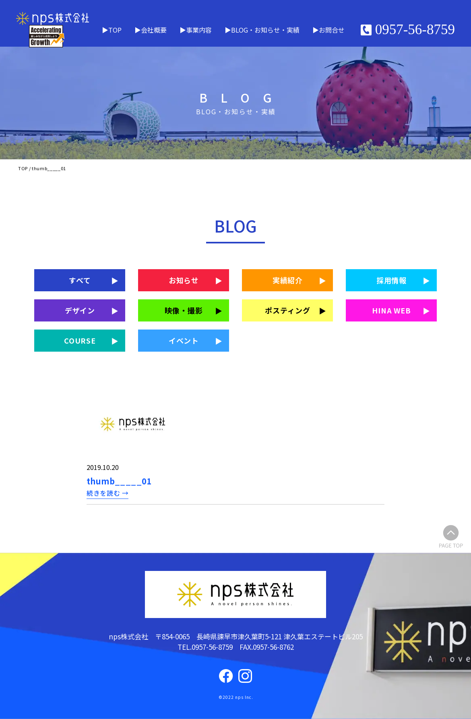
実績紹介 (288, 280)
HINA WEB (391, 310)
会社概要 (154, 30)
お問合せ (332, 30)
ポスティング (287, 310)
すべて (80, 280)
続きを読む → (107, 493)
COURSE (80, 340)
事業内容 (199, 30)
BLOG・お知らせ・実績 (265, 30)
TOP (115, 30)
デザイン (80, 310)
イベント (184, 340)
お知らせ (184, 280)
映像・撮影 (184, 310)
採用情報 (391, 280)
